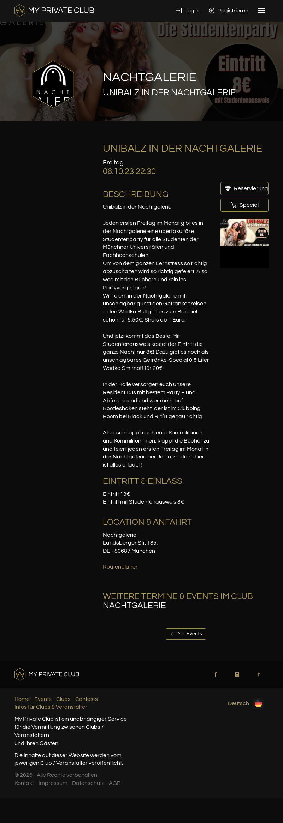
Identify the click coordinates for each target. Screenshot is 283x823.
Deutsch (246, 703)
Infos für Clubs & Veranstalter (50, 707)
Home (22, 699)
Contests (86, 699)
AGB (115, 783)
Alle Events (186, 633)
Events (43, 699)
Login (187, 10)
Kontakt (24, 783)
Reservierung (246, 188)
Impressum (53, 783)
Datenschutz (88, 783)
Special (245, 205)
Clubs (63, 699)
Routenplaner (120, 567)
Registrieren (228, 10)
